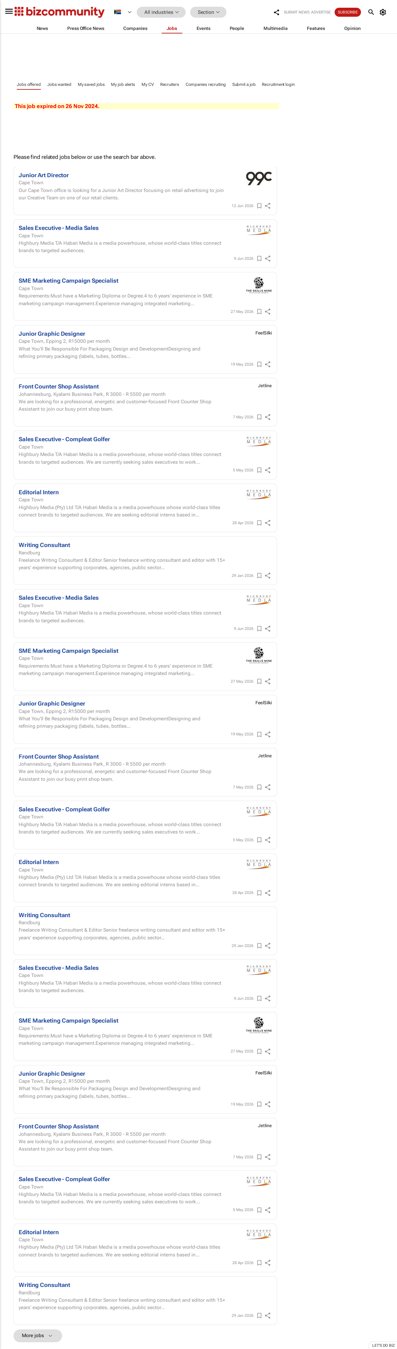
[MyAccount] (384, 12)
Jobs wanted (59, 84)
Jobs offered (29, 84)
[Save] (259, 205)
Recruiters (169, 84)
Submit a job (244, 84)
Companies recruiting (206, 84)
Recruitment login (278, 84)
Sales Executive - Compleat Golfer (64, 439)
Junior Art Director (44, 175)
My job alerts (123, 84)
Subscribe (348, 12)
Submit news (296, 12)
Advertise (321, 12)
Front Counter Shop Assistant (59, 386)
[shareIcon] (267, 205)
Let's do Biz (383, 1345)
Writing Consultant (44, 545)
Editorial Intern (39, 492)
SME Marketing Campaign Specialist (68, 280)
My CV (148, 84)
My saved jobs (91, 84)
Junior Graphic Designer (52, 333)
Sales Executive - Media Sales (59, 227)
